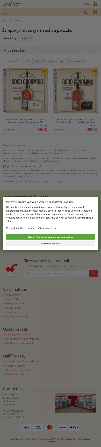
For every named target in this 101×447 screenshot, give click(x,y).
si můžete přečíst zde (45, 228)
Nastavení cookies (50, 243)
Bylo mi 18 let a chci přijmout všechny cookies (50, 237)
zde (47, 217)
